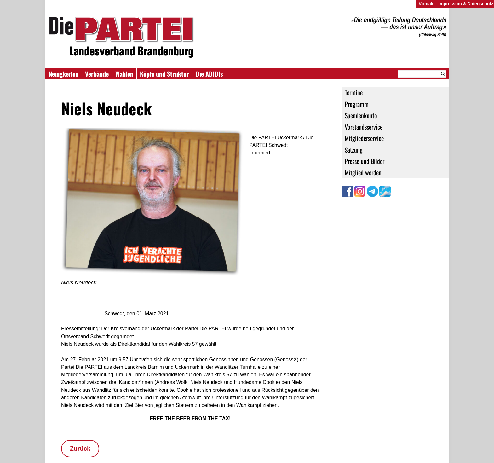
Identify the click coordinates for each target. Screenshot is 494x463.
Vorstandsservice (363, 126)
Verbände (97, 73)
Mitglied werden (363, 172)
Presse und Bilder (364, 161)
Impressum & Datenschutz (466, 3)
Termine (354, 92)
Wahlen (124, 73)
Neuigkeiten (63, 73)
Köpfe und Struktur (164, 73)
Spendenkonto (361, 115)
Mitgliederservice (364, 138)
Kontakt (426, 3)
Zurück (80, 448)
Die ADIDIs (209, 73)
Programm (357, 104)
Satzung (354, 149)
